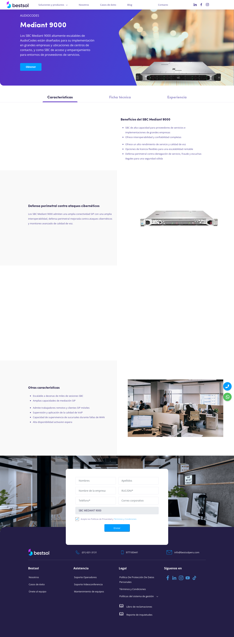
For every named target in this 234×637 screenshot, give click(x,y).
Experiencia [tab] (177, 97)
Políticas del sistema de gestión (136, 596)
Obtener (30, 66)
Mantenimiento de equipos (89, 591)
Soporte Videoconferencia (88, 584)
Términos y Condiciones (125, 518)
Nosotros (84, 4)
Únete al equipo (37, 591)
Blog (129, 4)
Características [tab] (60, 97)
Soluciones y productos (51, 4)
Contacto (163, 4)
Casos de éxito (108, 4)
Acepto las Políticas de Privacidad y (108, 518)
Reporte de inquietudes (135, 614)
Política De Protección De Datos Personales (136, 579)
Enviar (117, 527)
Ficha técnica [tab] (120, 97)
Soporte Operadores (85, 577)
